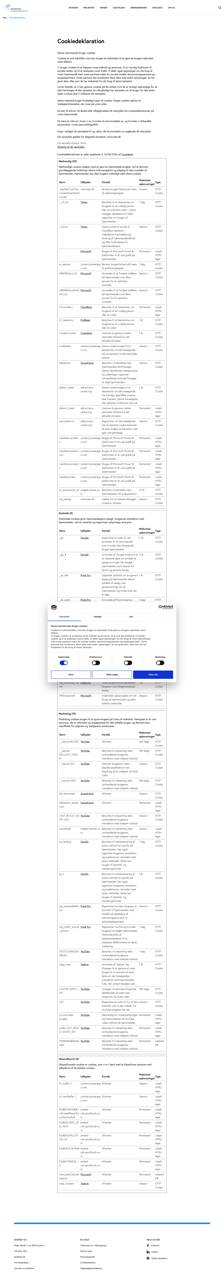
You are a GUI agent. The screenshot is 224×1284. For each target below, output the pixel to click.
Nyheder (73, 7)
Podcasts (157, 7)
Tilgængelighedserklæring (91, 1268)
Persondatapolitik (87, 1257)
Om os (171, 7)
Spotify (85, 841)
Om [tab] (131, 617)
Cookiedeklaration (88, 1262)
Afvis (71, 674)
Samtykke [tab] (64, 617)
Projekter (88, 7)
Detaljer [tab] (98, 617)
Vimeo (84, 202)
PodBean (85, 320)
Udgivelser (119, 7)
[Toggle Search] (219, 7)
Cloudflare (86, 307)
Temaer (103, 7)
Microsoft (86, 251)
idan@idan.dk (19, 1257)
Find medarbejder (21, 1262)
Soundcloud (87, 363)
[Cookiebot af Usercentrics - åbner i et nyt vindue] (160, 607)
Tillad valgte (112, 674)
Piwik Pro (86, 575)
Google (85, 537)
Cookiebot (127, 154)
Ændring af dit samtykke (70, 147)
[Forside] (15, 7)
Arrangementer (138, 7)
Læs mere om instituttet (24, 1268)
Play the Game (86, 1251)
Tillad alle (153, 674)
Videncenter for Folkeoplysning (93, 1245)
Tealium (85, 964)
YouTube (85, 741)
